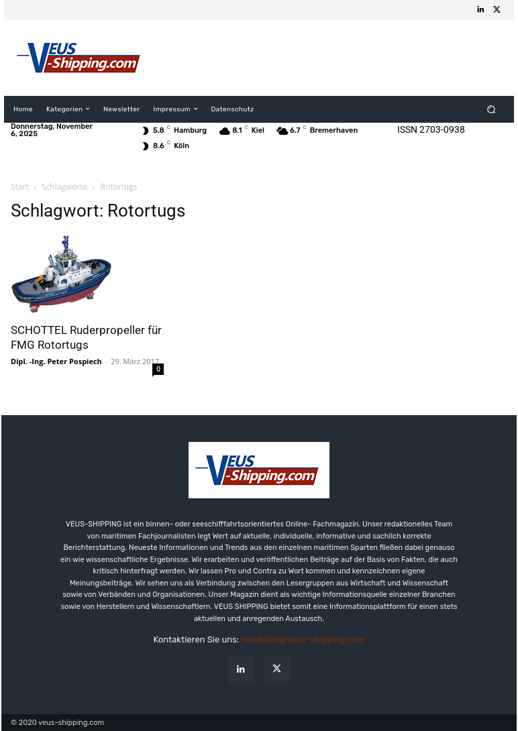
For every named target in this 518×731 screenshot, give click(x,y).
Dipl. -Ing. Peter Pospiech (56, 361)
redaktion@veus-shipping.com (302, 639)
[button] (491, 109)
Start (20, 186)
